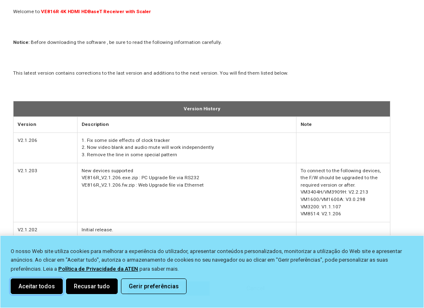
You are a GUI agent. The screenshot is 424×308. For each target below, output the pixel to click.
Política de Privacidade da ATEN (98, 269)
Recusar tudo (92, 286)
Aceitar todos (36, 286)
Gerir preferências (154, 286)
